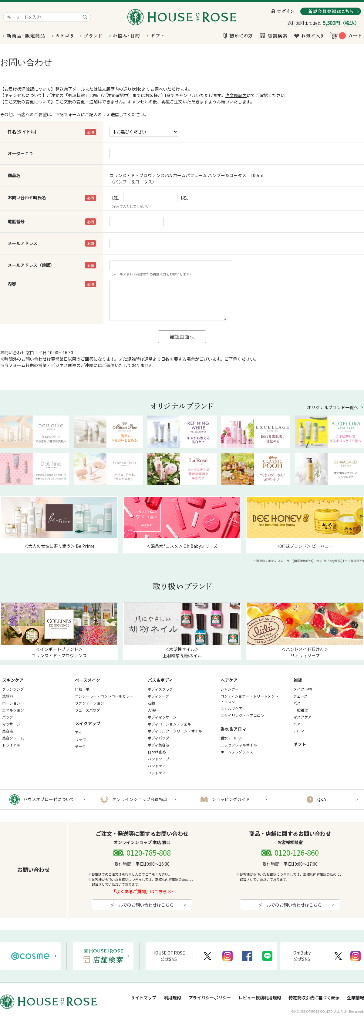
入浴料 (153, 709)
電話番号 (16, 221)
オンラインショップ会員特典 (139, 799)
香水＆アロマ (233, 729)
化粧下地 (82, 689)
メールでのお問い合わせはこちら (142, 905)
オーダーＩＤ (20, 153)
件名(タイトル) (22, 132)
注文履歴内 (108, 89)
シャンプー (230, 689)
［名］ (184, 197)
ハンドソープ (158, 758)
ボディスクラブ (160, 689)
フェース (300, 696)
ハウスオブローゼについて (48, 799)
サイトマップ (143, 998)
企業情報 (355, 998)
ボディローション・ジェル (169, 723)
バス (297, 702)
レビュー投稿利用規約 (259, 998)
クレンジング (13, 689)
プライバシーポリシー (209, 998)
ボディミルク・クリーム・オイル (175, 730)
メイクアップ (87, 723)
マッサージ (11, 723)
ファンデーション (89, 702)
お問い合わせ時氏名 (27, 197)
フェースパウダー (89, 709)
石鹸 (151, 702)
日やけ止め (157, 751)
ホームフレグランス (237, 751)
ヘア (297, 723)
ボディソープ (158, 696)
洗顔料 (7, 696)
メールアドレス (22, 243)
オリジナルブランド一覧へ (332, 407)
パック (7, 716)
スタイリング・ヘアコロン (242, 715)
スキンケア (12, 680)
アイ (78, 732)
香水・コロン (231, 737)
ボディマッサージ (162, 716)
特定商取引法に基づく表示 (313, 998)
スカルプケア (231, 708)
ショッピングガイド (231, 799)
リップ (80, 739)
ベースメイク (87, 680)
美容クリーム (13, 737)
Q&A (321, 799)
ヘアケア (229, 680)
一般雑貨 (300, 709)
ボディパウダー (160, 737)
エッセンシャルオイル (239, 744)
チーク (80, 746)
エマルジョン (13, 709)
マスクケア (302, 716)
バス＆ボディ (160, 680)
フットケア (157, 772)
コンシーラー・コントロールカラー (104, 696)
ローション (11, 702)
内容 (12, 284)
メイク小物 (302, 689)
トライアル (11, 744)
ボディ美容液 (158, 744)
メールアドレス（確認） (31, 265)
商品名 (14, 175)
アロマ (298, 730)
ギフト (299, 744)
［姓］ (116, 197)
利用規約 (172, 998)
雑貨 (297, 680)
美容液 (7, 730)
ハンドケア (157, 765)
